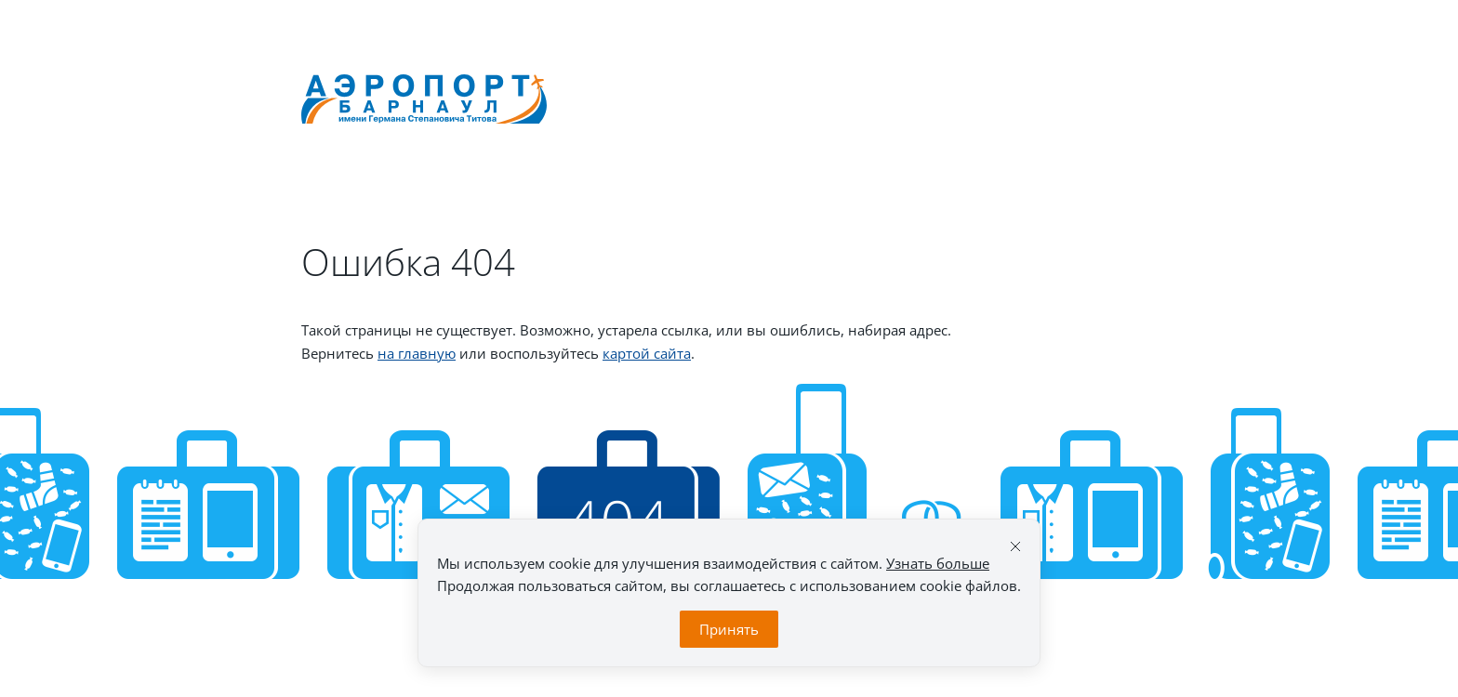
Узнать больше (937, 563)
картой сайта (647, 353)
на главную (417, 353)
